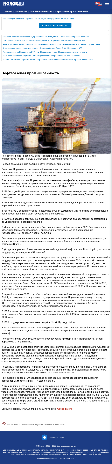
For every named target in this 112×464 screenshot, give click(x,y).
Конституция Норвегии (13, 19)
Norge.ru (42, 446)
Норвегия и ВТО (74, 48)
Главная (8, 11)
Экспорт (7, 37)
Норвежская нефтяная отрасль (72, 52)
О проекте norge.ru (66, 458)
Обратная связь (57, 437)
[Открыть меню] (107, 4)
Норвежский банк (48, 52)
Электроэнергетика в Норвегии (71, 44)
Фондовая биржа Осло (50, 48)
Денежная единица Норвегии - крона (20, 48)
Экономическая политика (73, 40)
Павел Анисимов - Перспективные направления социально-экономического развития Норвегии (48, 59)
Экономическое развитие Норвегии (43, 40)
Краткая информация (36, 19)
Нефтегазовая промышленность (75, 37)
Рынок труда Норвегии (13, 44)
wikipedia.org (64, 408)
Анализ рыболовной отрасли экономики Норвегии (56, 55)
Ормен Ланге (94, 44)
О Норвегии (21, 11)
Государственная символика (60, 19)
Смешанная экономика (14, 40)
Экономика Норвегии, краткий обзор (29, 37)
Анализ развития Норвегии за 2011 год (21, 52)
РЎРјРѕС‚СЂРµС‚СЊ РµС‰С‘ (55, 25)
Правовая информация (47, 458)
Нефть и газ (31, 44)
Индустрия (53, 37)
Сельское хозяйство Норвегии (17, 55)
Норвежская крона (47, 44)
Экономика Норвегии (41, 11)
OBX (64, 48)
